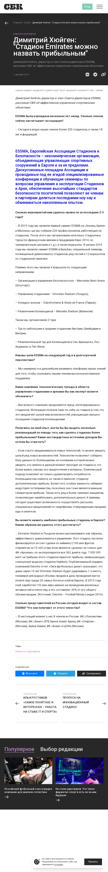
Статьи (27, 22)
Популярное (19, 749)
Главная (17, 22)
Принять (93, 861)
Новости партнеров (24, 34)
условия (59, 864)
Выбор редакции (61, 749)
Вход (87, 6)
